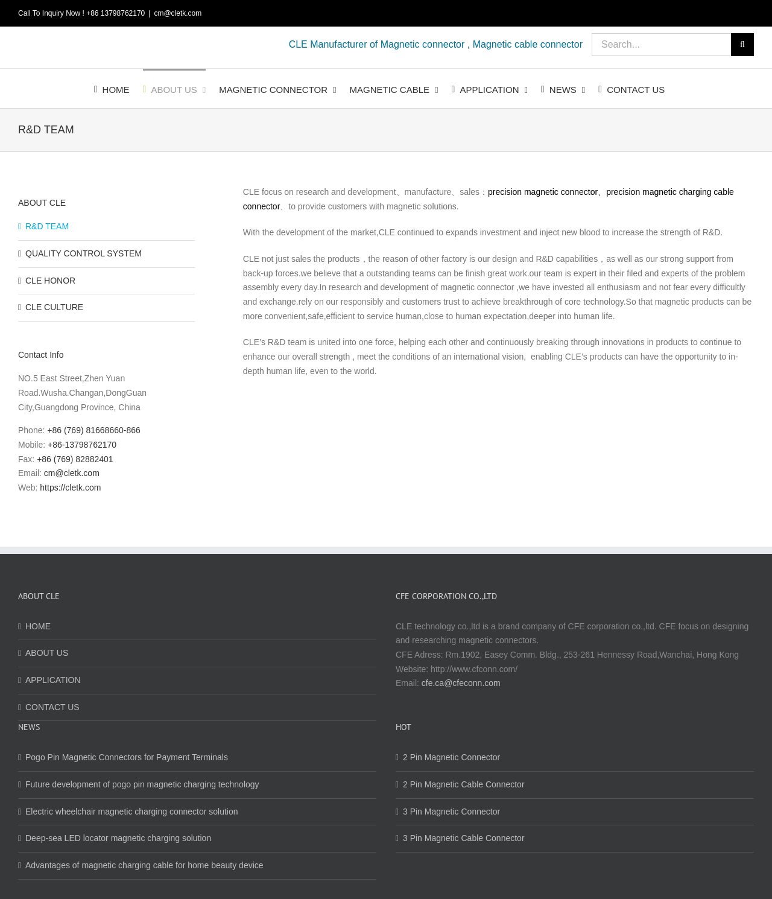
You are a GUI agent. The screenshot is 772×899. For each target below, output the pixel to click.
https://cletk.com (70, 487)
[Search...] (661, 44)
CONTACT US (52, 707)
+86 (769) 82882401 (75, 459)
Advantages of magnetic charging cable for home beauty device (144, 865)
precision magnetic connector (543, 192)
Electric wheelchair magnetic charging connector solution (131, 811)
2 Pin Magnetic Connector (451, 757)
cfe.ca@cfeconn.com (461, 683)
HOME (38, 626)
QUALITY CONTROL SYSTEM (83, 253)
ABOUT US (46, 653)
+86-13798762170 (82, 445)
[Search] (742, 44)
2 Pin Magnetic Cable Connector (464, 784)
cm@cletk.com (177, 13)
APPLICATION (53, 680)
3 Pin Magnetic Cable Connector (464, 838)
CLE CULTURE (54, 307)
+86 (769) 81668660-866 (94, 430)
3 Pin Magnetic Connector (451, 811)
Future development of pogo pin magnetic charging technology (142, 784)
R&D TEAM (47, 226)
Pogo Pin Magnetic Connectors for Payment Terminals (126, 757)
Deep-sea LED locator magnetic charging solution (118, 838)
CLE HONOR (50, 280)
